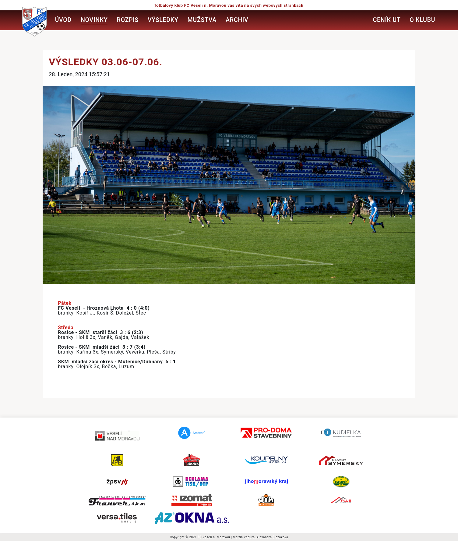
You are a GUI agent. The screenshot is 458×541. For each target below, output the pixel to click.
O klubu (422, 19)
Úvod (63, 19)
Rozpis (127, 19)
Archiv (237, 19)
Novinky (94, 19)
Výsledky (163, 19)
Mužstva (202, 19)
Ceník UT (386, 19)
